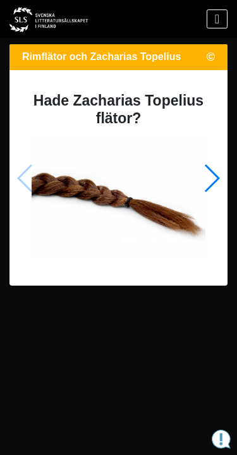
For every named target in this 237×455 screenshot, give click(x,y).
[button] (211, 178)
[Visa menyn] (217, 18)
